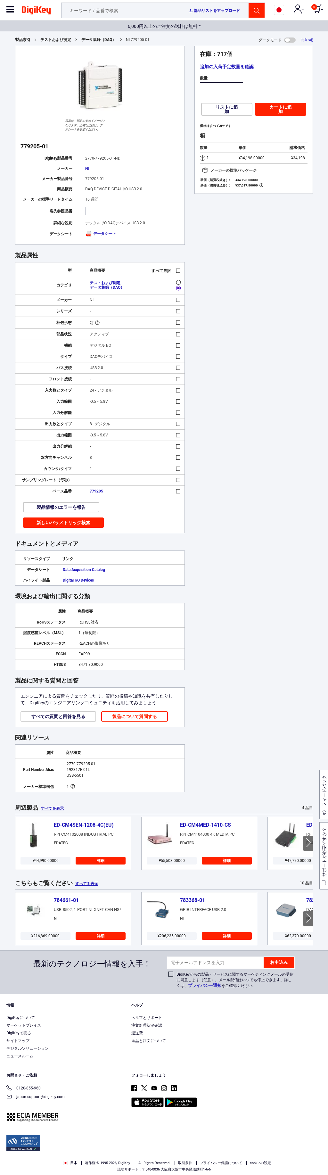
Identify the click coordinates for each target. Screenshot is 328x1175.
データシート (100, 233)
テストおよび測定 (55, 39)
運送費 (137, 1033)
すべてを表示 (52, 808)
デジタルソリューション (27, 1048)
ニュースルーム (19, 1056)
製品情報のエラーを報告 (61, 507)
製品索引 (22, 39)
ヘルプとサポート (146, 1017)
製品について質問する (134, 716)
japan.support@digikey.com (35, 1097)
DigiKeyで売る (18, 1033)
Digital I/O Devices (78, 580)
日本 (70, 1163)
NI (87, 168)
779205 (96, 491)
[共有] (307, 40)
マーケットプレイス (23, 1025)
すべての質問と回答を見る (58, 716)
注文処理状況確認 (146, 1025)
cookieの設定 (260, 1163)
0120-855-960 (23, 1089)
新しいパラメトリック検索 (63, 522)
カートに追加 (280, 109)
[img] (36, 11)
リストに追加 (227, 109)
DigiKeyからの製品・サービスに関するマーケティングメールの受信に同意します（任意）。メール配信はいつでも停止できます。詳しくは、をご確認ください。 (234, 980)
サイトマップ (17, 1040)
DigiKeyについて (20, 1017)
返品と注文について (148, 1040)
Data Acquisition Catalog (84, 569)
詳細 (100, 860)
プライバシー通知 (204, 985)
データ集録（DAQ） (98, 39)
